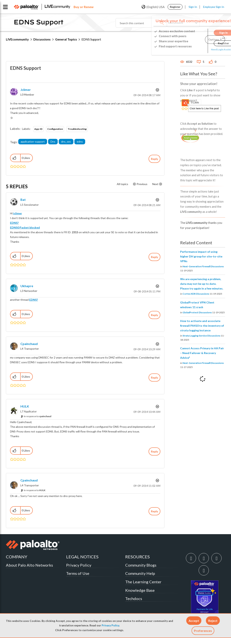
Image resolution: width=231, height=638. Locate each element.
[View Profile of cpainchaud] (29, 343)
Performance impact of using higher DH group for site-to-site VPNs (201, 256)
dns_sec (66, 141)
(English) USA (153, 7)
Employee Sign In (213, 6)
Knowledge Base (140, 590)
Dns (52, 141)
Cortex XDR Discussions (196, 293)
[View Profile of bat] (23, 199)
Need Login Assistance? (207, 49)
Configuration (55, 128)
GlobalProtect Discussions (197, 312)
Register (175, 6)
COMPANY (16, 556)
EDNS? (14, 222)
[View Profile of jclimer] (25, 89)
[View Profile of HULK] (24, 406)
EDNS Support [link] (91, 39)
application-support (33, 141)
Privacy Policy (110, 625)
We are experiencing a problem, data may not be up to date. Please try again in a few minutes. (201, 283)
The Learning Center (143, 581)
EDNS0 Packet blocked (25, 227)
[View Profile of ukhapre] (26, 286)
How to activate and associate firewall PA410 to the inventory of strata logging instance (202, 325)
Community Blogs (140, 565)
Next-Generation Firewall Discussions (203, 266)
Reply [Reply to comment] (154, 257)
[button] (193, 620)
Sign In (193, 6)
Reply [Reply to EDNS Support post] (154, 158)
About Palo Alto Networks (29, 565)
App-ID (38, 128)
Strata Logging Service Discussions (201, 335)
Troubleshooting (77, 128)
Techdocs (133, 598)
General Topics (66, 39)
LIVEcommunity (17, 39)
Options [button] (157, 90)
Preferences (203, 630)
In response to (37, 416)
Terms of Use (77, 573)
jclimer (17, 213)
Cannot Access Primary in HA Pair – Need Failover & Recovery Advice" (202, 353)
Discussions (42, 39)
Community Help (140, 573)
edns (80, 141)
